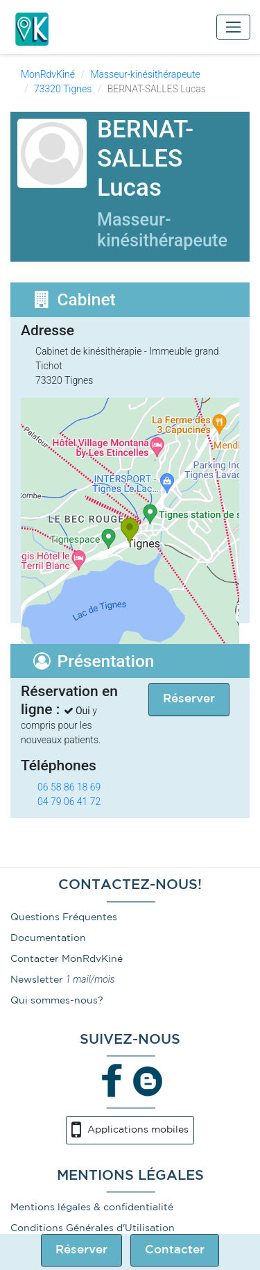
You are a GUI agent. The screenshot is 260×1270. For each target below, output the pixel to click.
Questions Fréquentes (63, 917)
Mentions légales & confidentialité (91, 1207)
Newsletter (36, 980)
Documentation (48, 938)
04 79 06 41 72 (69, 801)
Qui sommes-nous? (56, 1001)
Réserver (81, 1250)
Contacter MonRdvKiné (66, 959)
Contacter (175, 1250)
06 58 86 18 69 (69, 787)
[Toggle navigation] (233, 27)
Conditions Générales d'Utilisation (92, 1228)
